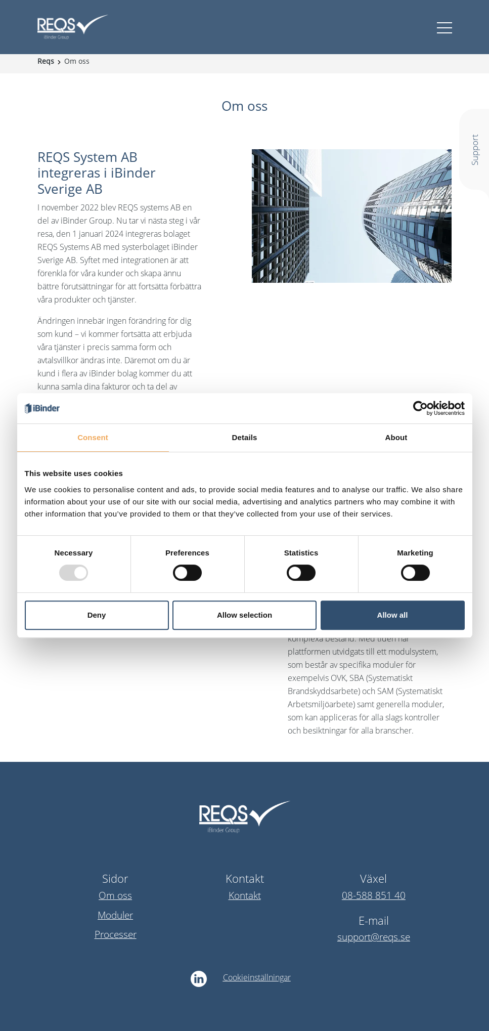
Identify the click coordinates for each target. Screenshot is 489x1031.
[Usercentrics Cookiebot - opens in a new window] (420, 408)
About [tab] (396, 437)
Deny (96, 615)
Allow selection (244, 615)
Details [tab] (244, 437)
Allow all (392, 615)
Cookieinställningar (257, 977)
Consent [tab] (92, 437)
